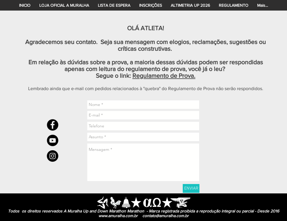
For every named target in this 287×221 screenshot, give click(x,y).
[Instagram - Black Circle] (52, 156)
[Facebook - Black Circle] (52, 125)
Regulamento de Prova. (163, 75)
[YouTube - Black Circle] (52, 140)
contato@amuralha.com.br (165, 215)
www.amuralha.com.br (118, 215)
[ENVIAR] (191, 188)
